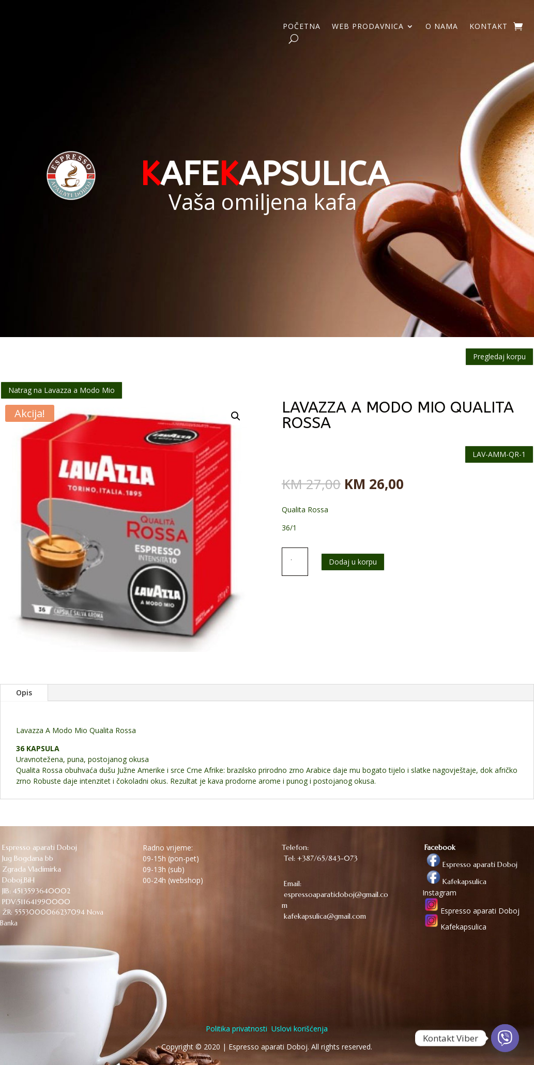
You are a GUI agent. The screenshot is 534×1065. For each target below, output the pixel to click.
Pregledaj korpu (499, 356)
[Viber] (505, 1038)
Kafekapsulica (454, 881)
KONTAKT (488, 27)
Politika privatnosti (236, 1028)
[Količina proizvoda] (295, 561)
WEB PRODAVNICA (368, 27)
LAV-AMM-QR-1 (499, 454)
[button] (235, 416)
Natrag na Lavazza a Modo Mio (61, 390)
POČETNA (302, 27)
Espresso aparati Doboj (469, 864)
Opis (24, 692)
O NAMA (441, 27)
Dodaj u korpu (353, 562)
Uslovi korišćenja (298, 1028)
